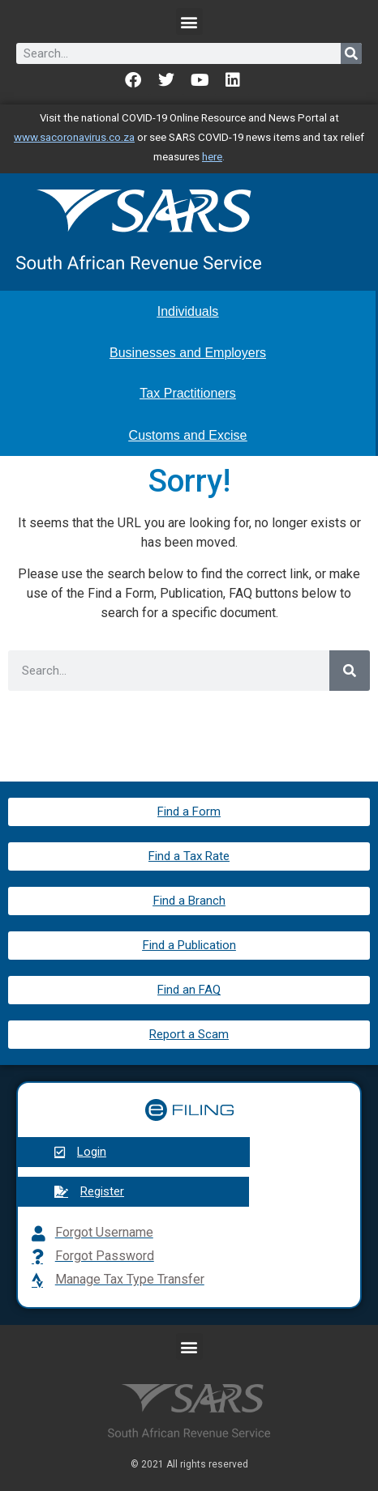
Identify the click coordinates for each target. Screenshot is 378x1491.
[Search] (351, 53)
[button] (189, 21)
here (212, 157)
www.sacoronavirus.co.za (74, 137)
